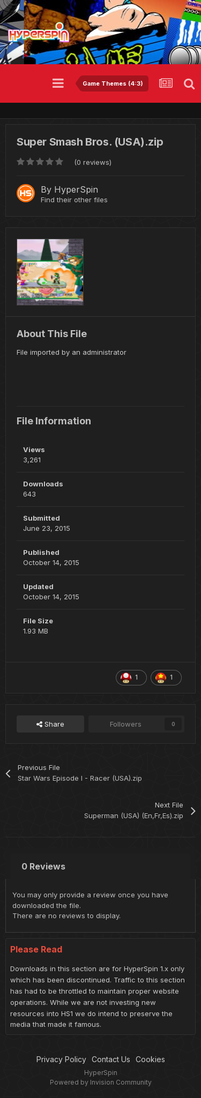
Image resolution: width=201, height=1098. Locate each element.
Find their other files (74, 199)
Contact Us (111, 1059)
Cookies (150, 1059)
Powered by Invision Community (101, 1082)
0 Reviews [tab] (43, 866)
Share (50, 724)
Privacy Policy (61, 1059)
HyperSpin (76, 189)
